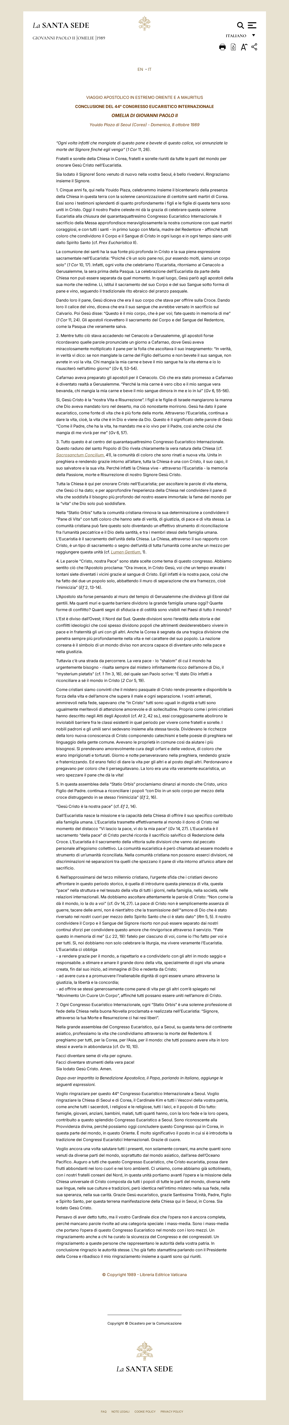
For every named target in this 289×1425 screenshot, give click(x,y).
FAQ (103, 1411)
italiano (237, 37)
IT (149, 69)
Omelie (86, 38)
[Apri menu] (251, 25)
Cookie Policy (145, 1411)
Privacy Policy (172, 1411)
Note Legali (120, 1411)
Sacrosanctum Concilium (80, 454)
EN (140, 69)
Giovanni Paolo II (54, 38)
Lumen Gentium (125, 551)
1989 (101, 38)
